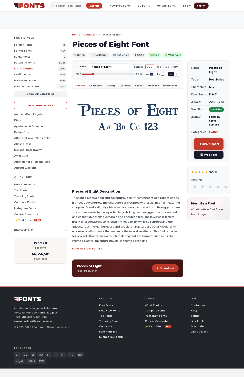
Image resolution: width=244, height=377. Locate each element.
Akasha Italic (22, 144)
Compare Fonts (24, 202)
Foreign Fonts (23, 44)
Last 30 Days (199, 331)
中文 (71, 354)
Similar (139, 85)
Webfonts (105, 326)
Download (165, 268)
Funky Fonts (22, 56)
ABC (149, 66)
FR (48, 354)
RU (80, 354)
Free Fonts (106, 305)
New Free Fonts (120, 5)
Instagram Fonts (25, 208)
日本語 (31, 361)
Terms (195, 315)
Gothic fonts (91, 34)
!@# (175, 66)
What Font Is (153, 305)
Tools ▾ (186, 5)
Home (76, 34)
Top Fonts (143, 5)
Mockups (153, 85)
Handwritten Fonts (26, 86)
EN (17, 354)
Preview (80, 85)
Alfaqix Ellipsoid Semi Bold (32, 138)
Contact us (198, 305)
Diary (17, 120)
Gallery (111, 85)
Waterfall (125, 85)
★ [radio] (194, 187)
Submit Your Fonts (111, 336)
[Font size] (108, 74)
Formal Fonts (23, 50)
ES (33, 354)
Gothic (213, 132)
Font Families (108, 331)
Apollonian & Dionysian (29, 126)
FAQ (194, 310)
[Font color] (151, 74)
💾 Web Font (208, 154)
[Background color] (162, 74)
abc (159, 66)
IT (56, 354)
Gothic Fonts (23, 68)
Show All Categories (40, 93)
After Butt (21, 155)
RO (41, 354)
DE (25, 354)
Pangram (138, 66)
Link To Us (197, 321)
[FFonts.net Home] (29, 5)
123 (167, 66)
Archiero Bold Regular (28, 114)
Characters (96, 85)
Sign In (201, 5)
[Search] (76, 5)
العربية (19, 361)
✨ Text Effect (27, 220)
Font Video (198, 326)
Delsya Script (23, 132)
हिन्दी (41, 361)
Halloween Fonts (25, 80)
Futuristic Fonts (24, 62)
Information (170, 85)
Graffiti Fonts (23, 74)
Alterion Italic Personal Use (32, 161)
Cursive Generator (26, 214)
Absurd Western (25, 167)
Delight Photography (28, 149)
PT (63, 354)
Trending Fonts (165, 5)
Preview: (81, 66)
